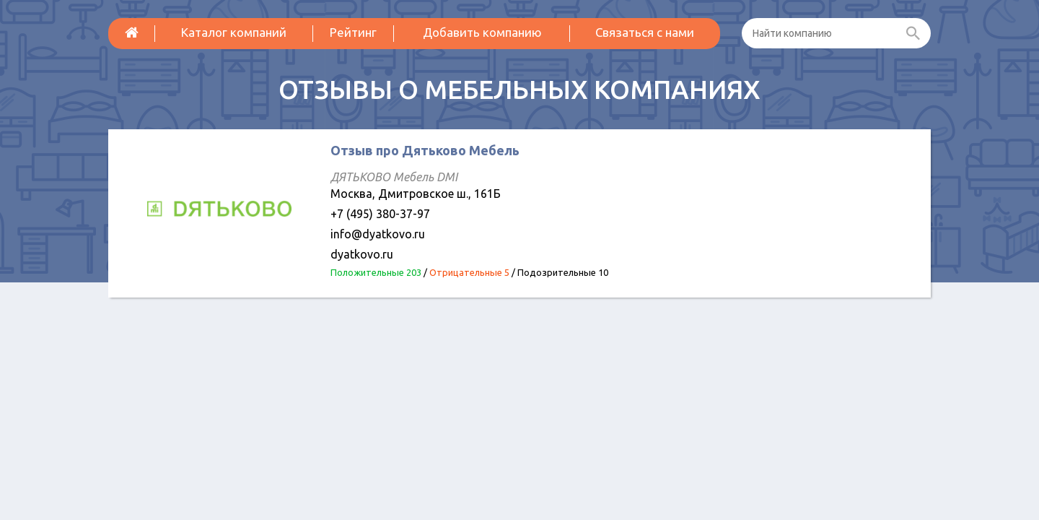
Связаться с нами (644, 32)
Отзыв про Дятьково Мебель (425, 150)
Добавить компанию (482, 32)
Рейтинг (353, 32)
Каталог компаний (233, 32)
